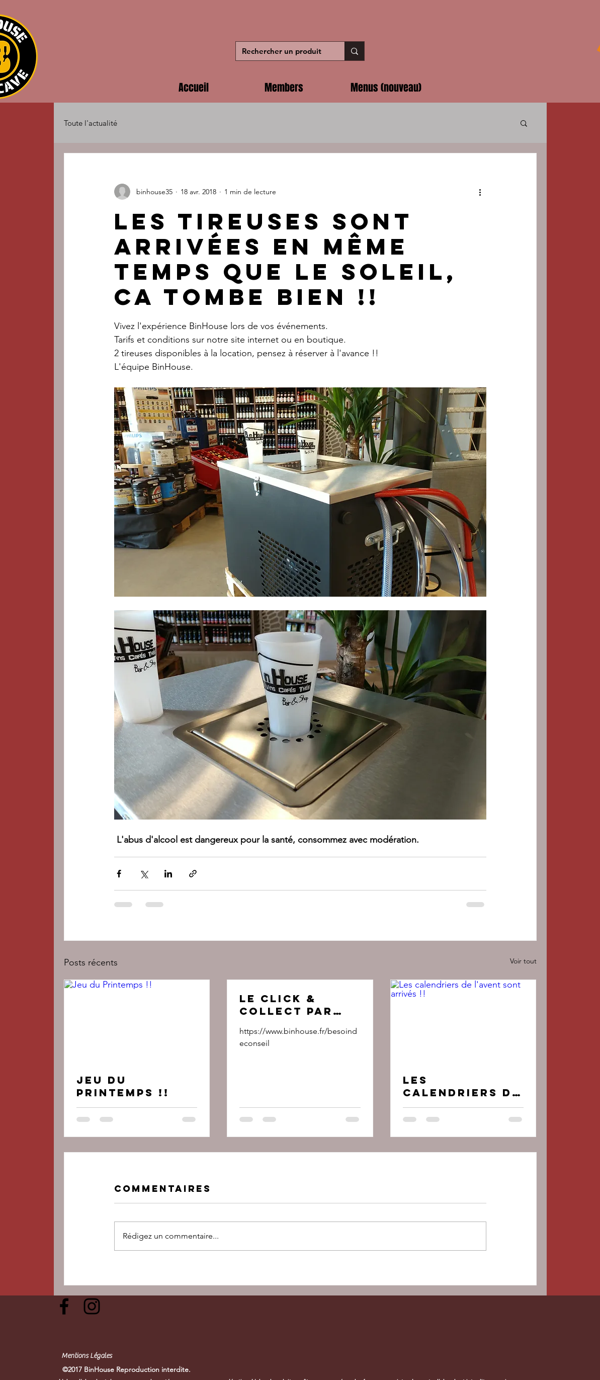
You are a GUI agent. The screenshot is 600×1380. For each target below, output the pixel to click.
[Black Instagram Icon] (92, 1306)
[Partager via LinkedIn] (168, 873)
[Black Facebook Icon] (64, 1306)
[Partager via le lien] (193, 873)
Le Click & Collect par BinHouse (286, 1004)
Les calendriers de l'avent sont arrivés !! (462, 1086)
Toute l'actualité (90, 123)
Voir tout (523, 960)
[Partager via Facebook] (119, 873)
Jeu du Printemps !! (122, 1086)
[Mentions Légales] (87, 1356)
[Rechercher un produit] (282, 51)
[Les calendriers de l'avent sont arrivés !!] (463, 1021)
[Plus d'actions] (480, 192)
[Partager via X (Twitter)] (143, 873)
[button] (524, 123)
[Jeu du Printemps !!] (137, 1021)
